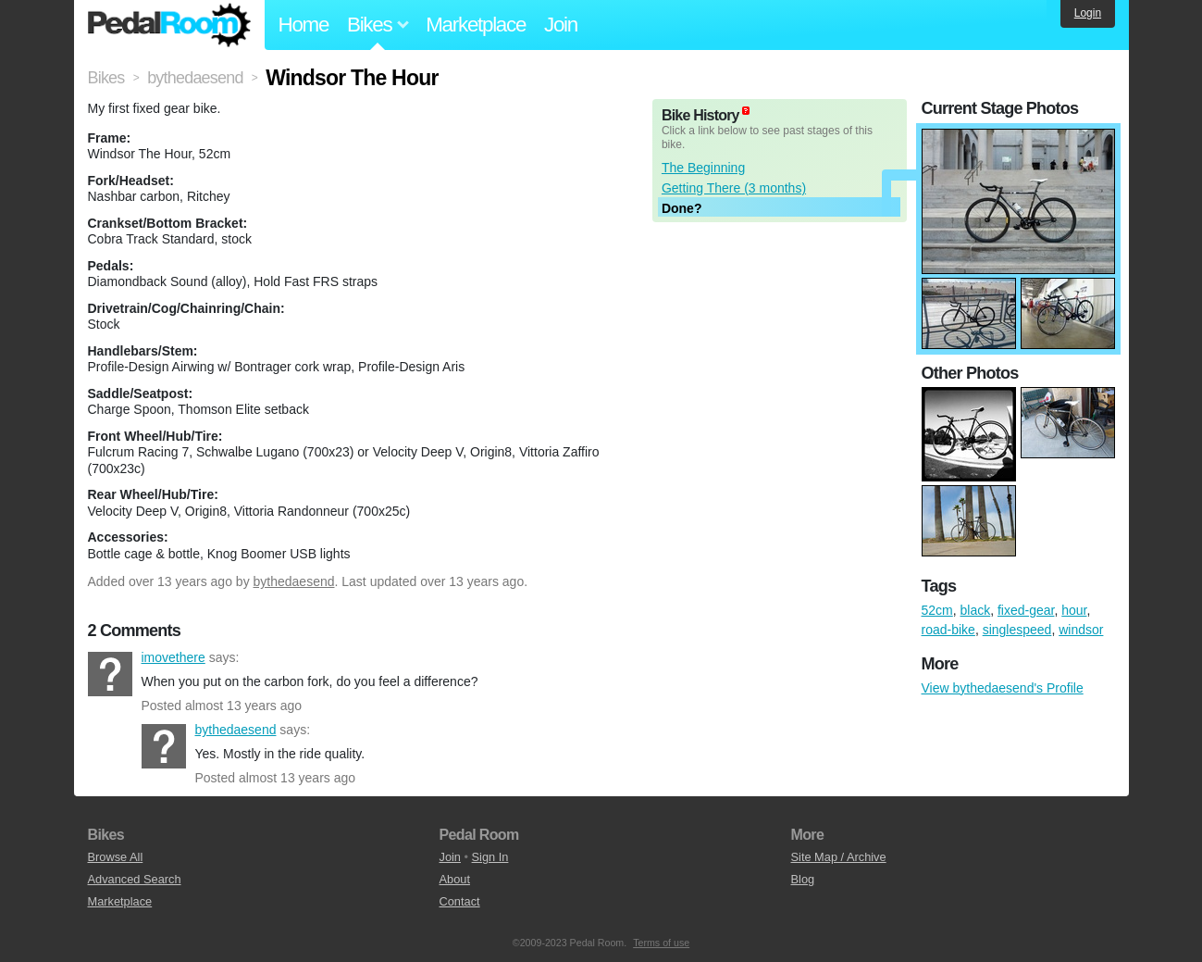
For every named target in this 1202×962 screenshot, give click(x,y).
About (455, 879)
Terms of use (661, 942)
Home (304, 24)
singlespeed (1017, 629)
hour (1073, 610)
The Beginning (703, 167)
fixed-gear (1026, 610)
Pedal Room (169, 25)
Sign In (490, 857)
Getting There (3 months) (734, 188)
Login (1087, 12)
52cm (937, 610)
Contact (460, 901)
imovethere (110, 674)
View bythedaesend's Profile (1003, 688)
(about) (745, 111)
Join (560, 24)
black (975, 610)
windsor (1081, 629)
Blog (803, 879)
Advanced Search (134, 879)
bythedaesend (294, 581)
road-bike (948, 629)
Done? (682, 208)
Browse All (115, 857)
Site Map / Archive (838, 857)
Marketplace (476, 24)
